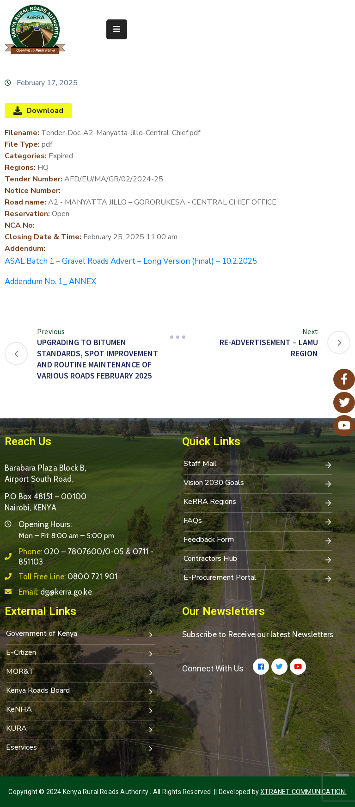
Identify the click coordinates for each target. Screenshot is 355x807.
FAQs (258, 521)
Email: (55, 591)
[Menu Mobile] (116, 29)
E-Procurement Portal (258, 578)
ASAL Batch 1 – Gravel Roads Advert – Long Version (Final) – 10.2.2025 (131, 261)
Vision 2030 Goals (258, 484)
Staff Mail (258, 465)
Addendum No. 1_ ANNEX (50, 281)
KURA (80, 729)
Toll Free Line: (67, 576)
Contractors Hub (258, 559)
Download (38, 111)
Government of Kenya (80, 634)
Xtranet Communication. (303, 791)
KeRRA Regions (258, 503)
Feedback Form (258, 540)
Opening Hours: (45, 524)
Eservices (80, 748)
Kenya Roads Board (80, 691)
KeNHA (80, 710)
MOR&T (80, 672)
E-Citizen (80, 653)
